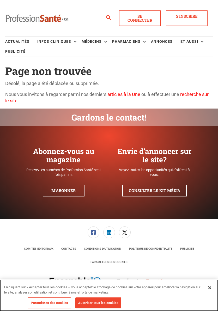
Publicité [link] (15, 51)
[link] (93, 232)
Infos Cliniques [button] (54, 41)
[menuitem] (21, 42)
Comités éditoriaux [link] (38, 248)
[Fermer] (209, 288)
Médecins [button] (92, 41)
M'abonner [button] (63, 190)
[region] (109, 295)
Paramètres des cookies (109, 262)
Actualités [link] (17, 41)
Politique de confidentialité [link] (150, 248)
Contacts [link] (68, 248)
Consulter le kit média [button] (154, 190)
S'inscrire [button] (187, 16)
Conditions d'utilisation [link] (102, 248)
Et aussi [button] (189, 41)
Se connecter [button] (140, 18)
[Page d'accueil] (37, 18)
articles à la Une (123, 94)
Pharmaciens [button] (126, 41)
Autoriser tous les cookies (98, 303)
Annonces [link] (162, 41)
